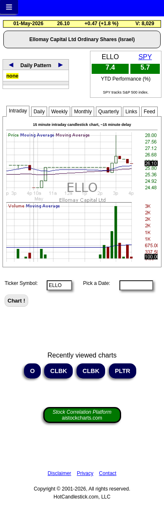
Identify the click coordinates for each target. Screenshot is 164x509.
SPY (145, 56)
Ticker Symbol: (21, 283)
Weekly (59, 112)
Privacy (85, 473)
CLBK (58, 371)
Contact (107, 473)
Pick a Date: (93, 283)
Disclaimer (59, 473)
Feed (149, 112)
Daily (39, 112)
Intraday (18, 111)
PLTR (122, 371)
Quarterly (108, 112)
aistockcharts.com (82, 415)
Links (131, 112)
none (12, 76)
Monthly (83, 112)
